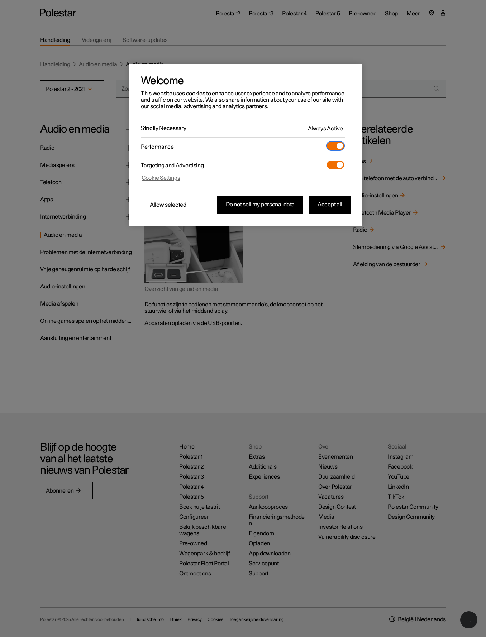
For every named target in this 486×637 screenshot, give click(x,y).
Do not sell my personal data (260, 204)
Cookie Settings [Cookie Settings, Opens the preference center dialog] (161, 178)
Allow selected (168, 205)
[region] (245, 145)
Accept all (330, 204)
